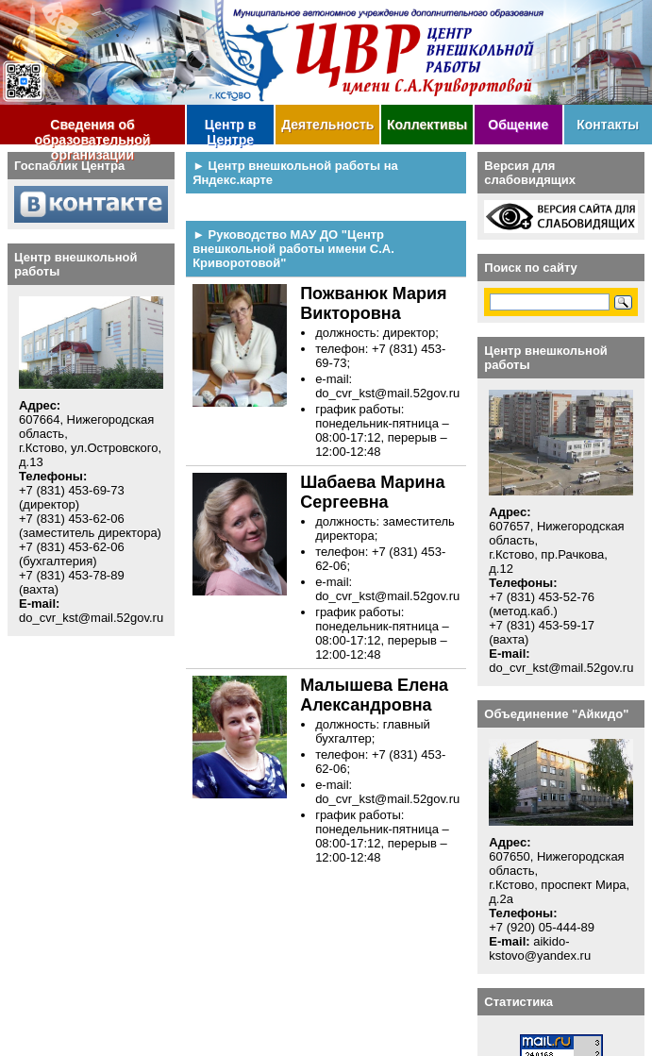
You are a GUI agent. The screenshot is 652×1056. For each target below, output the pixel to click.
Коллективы (427, 124)
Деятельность (327, 124)
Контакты (608, 124)
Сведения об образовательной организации (93, 130)
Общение (518, 124)
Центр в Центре (231, 130)
